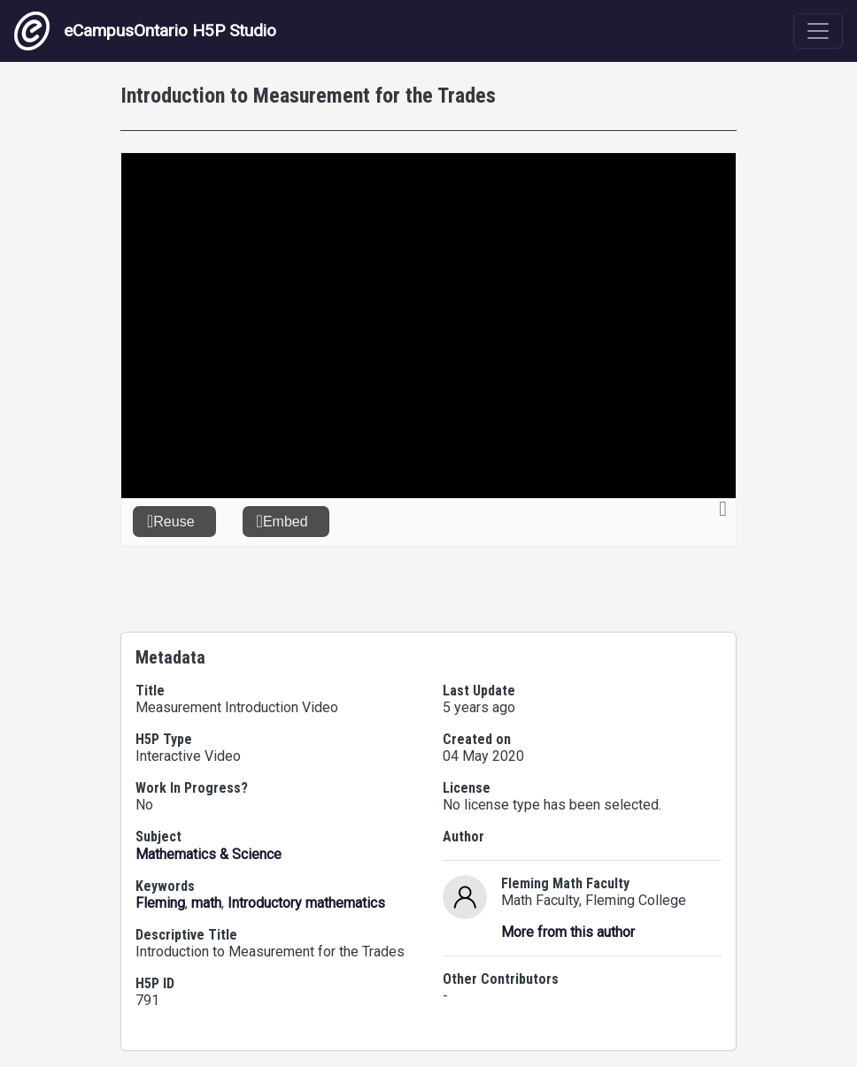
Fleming (160, 902)
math (206, 902)
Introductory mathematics (306, 902)
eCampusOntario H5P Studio (145, 31)
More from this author (568, 932)
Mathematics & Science (208, 854)
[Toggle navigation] (818, 31)
